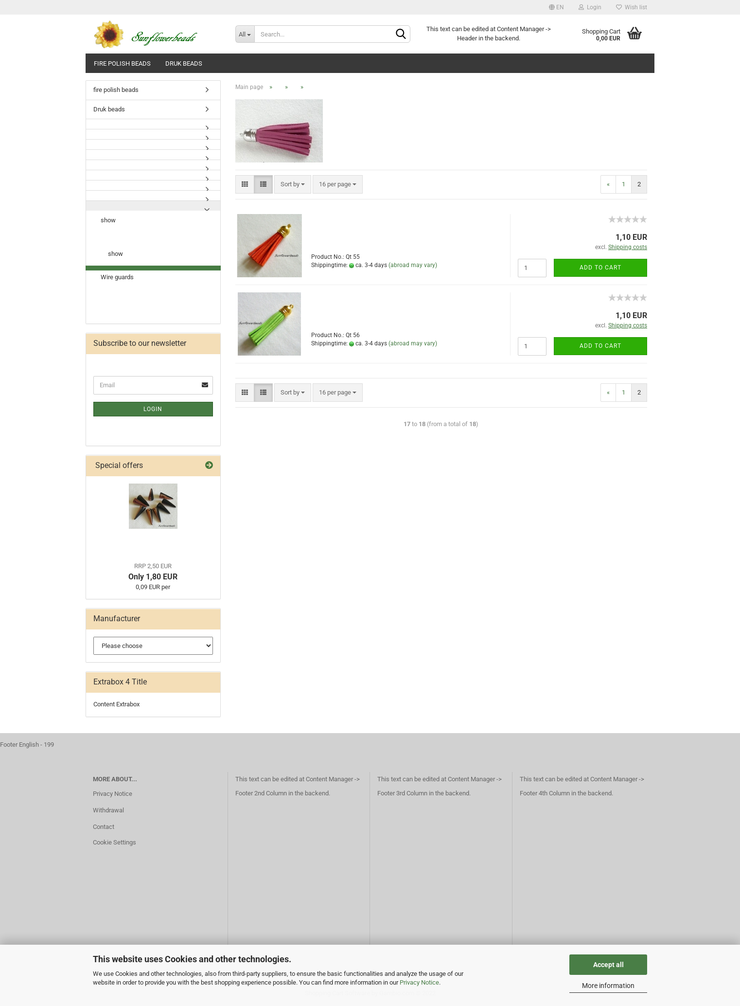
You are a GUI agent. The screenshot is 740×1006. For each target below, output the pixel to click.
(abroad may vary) (412, 265)
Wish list (631, 7)
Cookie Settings (114, 842)
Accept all (608, 965)
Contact (103, 826)
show (108, 220)
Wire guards (117, 277)
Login (590, 7)
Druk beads (183, 63)
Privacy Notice (419, 982)
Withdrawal (108, 810)
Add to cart (600, 267)
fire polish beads (122, 63)
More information (608, 985)
